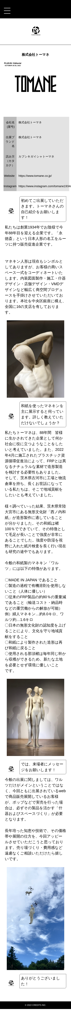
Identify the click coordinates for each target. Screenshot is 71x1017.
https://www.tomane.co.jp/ (35, 175)
